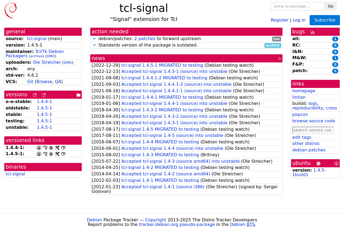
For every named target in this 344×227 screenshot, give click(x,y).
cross (331, 108)
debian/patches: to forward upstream (186, 39)
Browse (44, 81)
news (98, 58)
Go (330, 6)
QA (58, 81)
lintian (299, 97)
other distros (306, 143)
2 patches (145, 38)
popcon (300, 114)
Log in (299, 19)
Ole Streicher (47, 62)
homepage (303, 90)
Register (280, 19)
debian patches (308, 149)
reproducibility (307, 108)
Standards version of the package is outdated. (186, 45)
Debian (94, 219)
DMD (50, 56)
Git (30, 81)
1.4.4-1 (44, 101)
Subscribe (324, 20)
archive (36, 56)
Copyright (155, 219)
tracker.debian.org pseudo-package (177, 224)
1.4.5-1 (44, 108)
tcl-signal (37, 38)
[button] (94, 38)
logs (313, 103)
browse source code (313, 120)
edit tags (301, 137)
